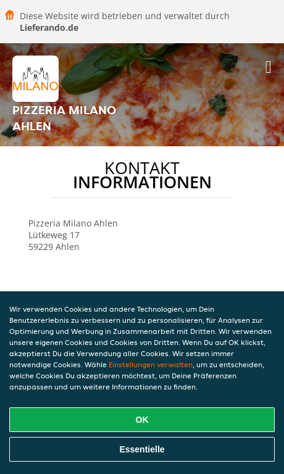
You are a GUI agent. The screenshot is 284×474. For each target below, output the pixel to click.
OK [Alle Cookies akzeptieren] (142, 420)
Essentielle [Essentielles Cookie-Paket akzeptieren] (141, 449)
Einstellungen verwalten (151, 364)
